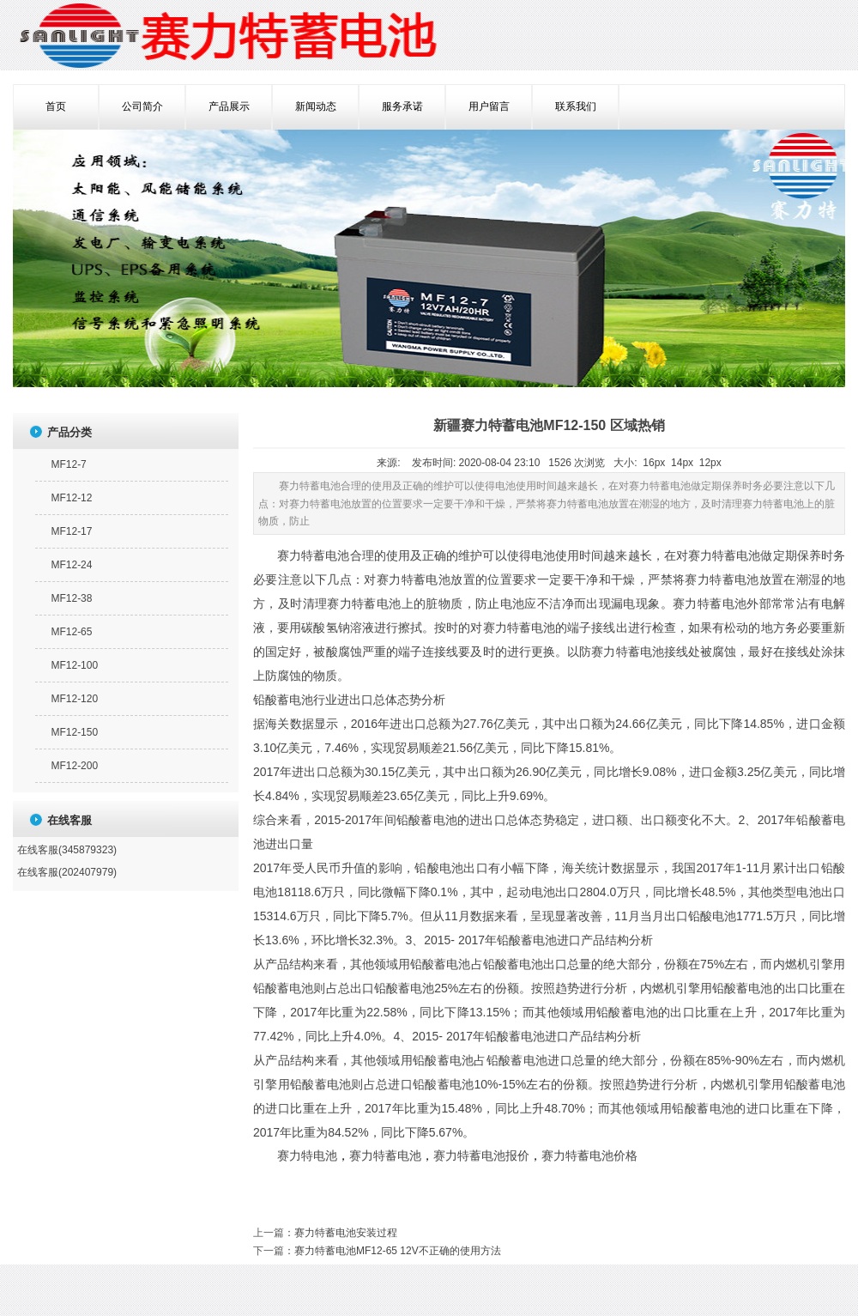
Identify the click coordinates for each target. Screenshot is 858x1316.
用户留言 (489, 106)
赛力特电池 (307, 1155)
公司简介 (142, 106)
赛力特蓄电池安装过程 (345, 1233)
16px (654, 463)
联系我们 (575, 106)
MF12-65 (71, 632)
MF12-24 (71, 565)
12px (710, 463)
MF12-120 (74, 699)
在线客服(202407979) (67, 872)
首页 (55, 106)
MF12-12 (71, 498)
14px (682, 463)
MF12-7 (68, 464)
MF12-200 (74, 766)
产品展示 (229, 106)
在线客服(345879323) (67, 850)
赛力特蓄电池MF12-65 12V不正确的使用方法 (397, 1251)
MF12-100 (74, 665)
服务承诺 (402, 106)
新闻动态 (315, 106)
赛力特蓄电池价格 (589, 1155)
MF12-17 (71, 531)
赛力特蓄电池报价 (481, 1155)
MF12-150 (74, 732)
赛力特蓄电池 (385, 1155)
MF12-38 (71, 598)
